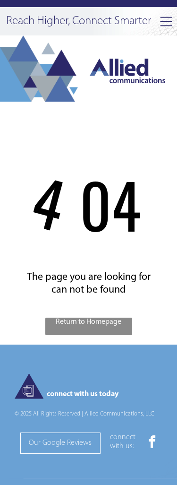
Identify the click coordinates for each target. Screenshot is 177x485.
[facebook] (152, 443)
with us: (122, 446)
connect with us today (82, 394)
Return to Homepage (88, 322)
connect (122, 437)
